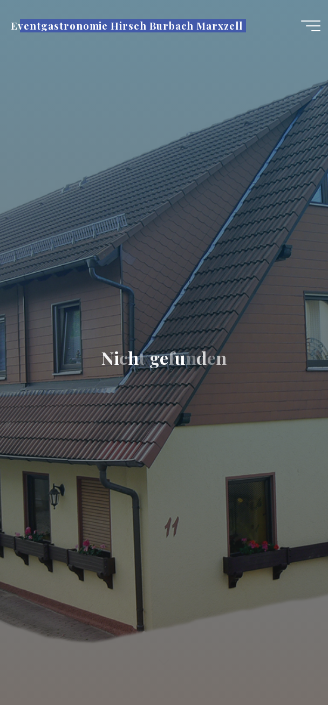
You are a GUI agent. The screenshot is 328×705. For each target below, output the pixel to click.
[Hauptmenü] (310, 25)
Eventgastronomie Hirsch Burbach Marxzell (126, 25)
